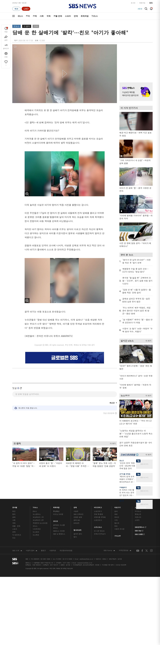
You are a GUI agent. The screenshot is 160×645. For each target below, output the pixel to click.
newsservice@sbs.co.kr (84, 563)
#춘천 (140, 9)
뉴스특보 (36, 535)
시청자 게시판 (119, 529)
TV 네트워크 (16, 535)
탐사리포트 (77, 529)
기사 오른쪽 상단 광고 (135, 60)
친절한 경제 (78, 517)
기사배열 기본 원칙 (108, 565)
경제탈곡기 (123, 487)
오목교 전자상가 (100, 534)
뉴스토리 (36, 532)
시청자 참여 (31, 550)
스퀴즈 (137, 520)
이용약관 (52, 550)
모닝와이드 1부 (38, 517)
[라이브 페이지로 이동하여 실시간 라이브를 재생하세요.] (26, 9)
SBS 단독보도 (79, 514)
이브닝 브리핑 (58, 514)
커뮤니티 (138, 517)
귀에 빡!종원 (98, 514)
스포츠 (68, 16)
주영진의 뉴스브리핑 (40, 523)
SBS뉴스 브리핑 (59, 531)
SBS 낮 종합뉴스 (59, 534)
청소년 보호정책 (121, 565)
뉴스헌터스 (37, 514)
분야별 (14, 507)
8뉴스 (20, 16)
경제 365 (77, 520)
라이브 (116, 517)
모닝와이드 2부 (38, 520)
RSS (115, 526)
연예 (76, 16)
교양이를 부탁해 (124, 474)
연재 (75, 507)
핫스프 (121, 461)
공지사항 (117, 536)
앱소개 (116, 523)
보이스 (55, 528)
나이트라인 (37, 529)
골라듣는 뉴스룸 (59, 525)
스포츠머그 (98, 511)
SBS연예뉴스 (140, 526)
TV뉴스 (95, 16)
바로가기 (117, 507)
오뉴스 (16, 26)
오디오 (55, 520)
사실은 (76, 511)
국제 (48, 16)
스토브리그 (98, 520)
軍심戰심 (56, 511)
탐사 (75, 537)
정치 (28, 16)
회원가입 (142, 3)
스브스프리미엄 (140, 507)
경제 (35, 16)
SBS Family (109, 550)
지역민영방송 (125, 550)
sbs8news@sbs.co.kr (86, 559)
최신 (14, 511)
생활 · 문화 (16, 526)
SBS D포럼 (140, 534)
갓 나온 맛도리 (99, 531)
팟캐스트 (138, 514)
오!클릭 (26, 26)
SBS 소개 (17, 550)
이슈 (14, 538)
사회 (42, 16)
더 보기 (112, 443)
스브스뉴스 (98, 526)
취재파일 (85, 16)
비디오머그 (98, 507)
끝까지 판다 (78, 534)
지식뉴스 (138, 511)
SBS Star (139, 530)
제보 (116, 514)
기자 (116, 520)
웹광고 (43, 550)
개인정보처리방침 (66, 550)
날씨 (116, 511)
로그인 (133, 3)
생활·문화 (57, 16)
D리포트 (77, 523)
